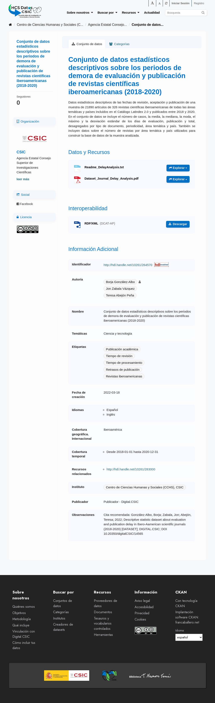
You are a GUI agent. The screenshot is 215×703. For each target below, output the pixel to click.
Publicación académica (122, 349)
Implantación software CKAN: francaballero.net (187, 617)
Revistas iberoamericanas (124, 376)
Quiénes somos (23, 606)
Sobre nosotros (80, 12)
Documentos (103, 612)
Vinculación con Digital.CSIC (23, 634)
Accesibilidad (144, 607)
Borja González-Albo (120, 282)
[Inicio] (10, 24)
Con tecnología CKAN (186, 603)
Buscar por (107, 12)
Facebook (25, 204)
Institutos (59, 618)
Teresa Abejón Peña (120, 295)
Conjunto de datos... (147, 24)
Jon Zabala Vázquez (120, 288)
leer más (23, 179)
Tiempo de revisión (119, 356)
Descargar (178, 224)
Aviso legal (142, 600)
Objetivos (19, 612)
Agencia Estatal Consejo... (107, 24)
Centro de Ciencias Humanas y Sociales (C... (50, 24)
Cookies (140, 619)
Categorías (119, 44)
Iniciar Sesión (181, 3)
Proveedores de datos (105, 603)
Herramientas (103, 634)
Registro (199, 3)
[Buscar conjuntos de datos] (186, 12)
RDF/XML (99, 223)
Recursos (130, 12)
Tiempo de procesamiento (124, 362)
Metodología (21, 619)
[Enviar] (203, 12)
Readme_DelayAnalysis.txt (104, 167)
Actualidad (152, 12)
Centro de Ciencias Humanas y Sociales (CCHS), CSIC (144, 487)
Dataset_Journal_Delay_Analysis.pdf (111, 178)
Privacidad (142, 613)
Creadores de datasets (63, 627)
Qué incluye (20, 625)
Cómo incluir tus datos (23, 645)
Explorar (178, 168)
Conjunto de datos (87, 44)
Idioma (179, 630)
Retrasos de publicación (122, 369)
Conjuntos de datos (62, 603)
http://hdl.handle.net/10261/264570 (128, 265)
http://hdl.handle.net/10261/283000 (130, 469)
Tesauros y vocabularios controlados (102, 623)
